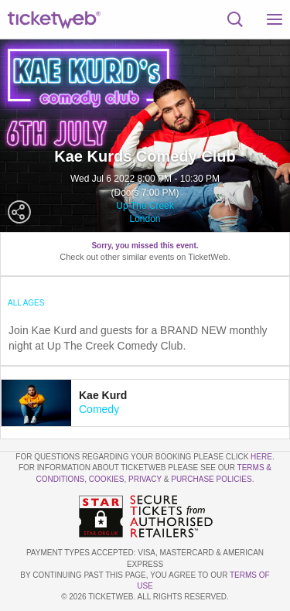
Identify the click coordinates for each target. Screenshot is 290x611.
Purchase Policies (211, 479)
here (261, 456)
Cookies (107, 479)
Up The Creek (144, 205)
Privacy (145, 479)
